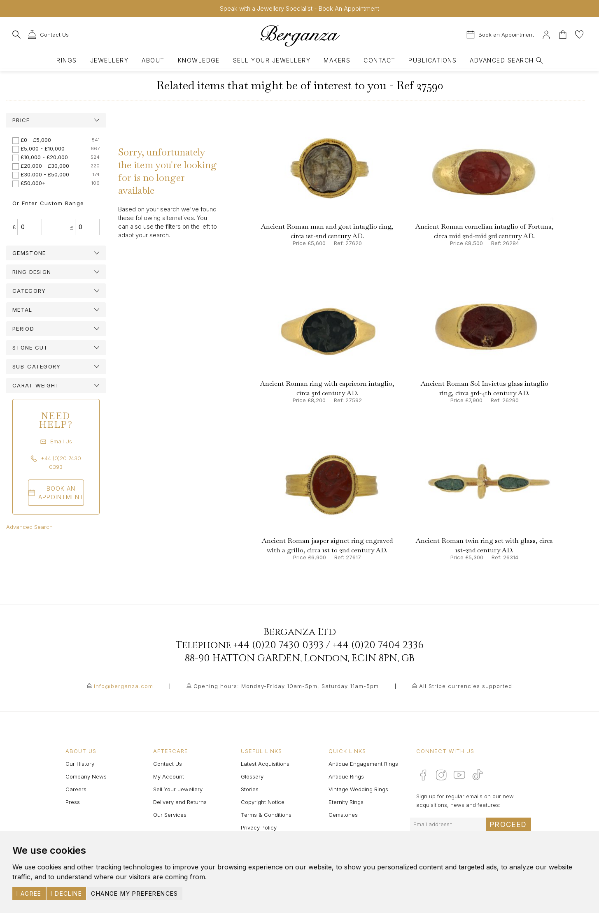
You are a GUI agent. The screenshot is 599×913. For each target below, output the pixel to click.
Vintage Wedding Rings (358, 789)
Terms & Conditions (266, 814)
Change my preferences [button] (134, 893)
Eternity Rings (346, 802)
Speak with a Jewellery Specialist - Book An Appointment (299, 8)
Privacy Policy (259, 827)
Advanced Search (29, 527)
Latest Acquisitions (265, 763)
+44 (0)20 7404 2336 (378, 645)
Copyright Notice (262, 802)
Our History (79, 763)
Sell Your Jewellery (271, 60)
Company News (86, 776)
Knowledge (199, 60)
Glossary (252, 776)
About (153, 60)
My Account (168, 776)
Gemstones (343, 814)
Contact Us (167, 763)
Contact (379, 60)
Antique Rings (346, 776)
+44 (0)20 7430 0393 (278, 645)
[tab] (56, 120)
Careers (75, 789)
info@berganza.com (123, 686)
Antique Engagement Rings (363, 763)
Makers (337, 60)
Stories (250, 789)
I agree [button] (29, 893)
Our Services (169, 814)
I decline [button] (66, 893)
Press (72, 802)
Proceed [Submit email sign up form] (508, 824)
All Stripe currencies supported (465, 686)
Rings (66, 60)
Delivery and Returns (180, 802)
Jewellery (109, 60)
